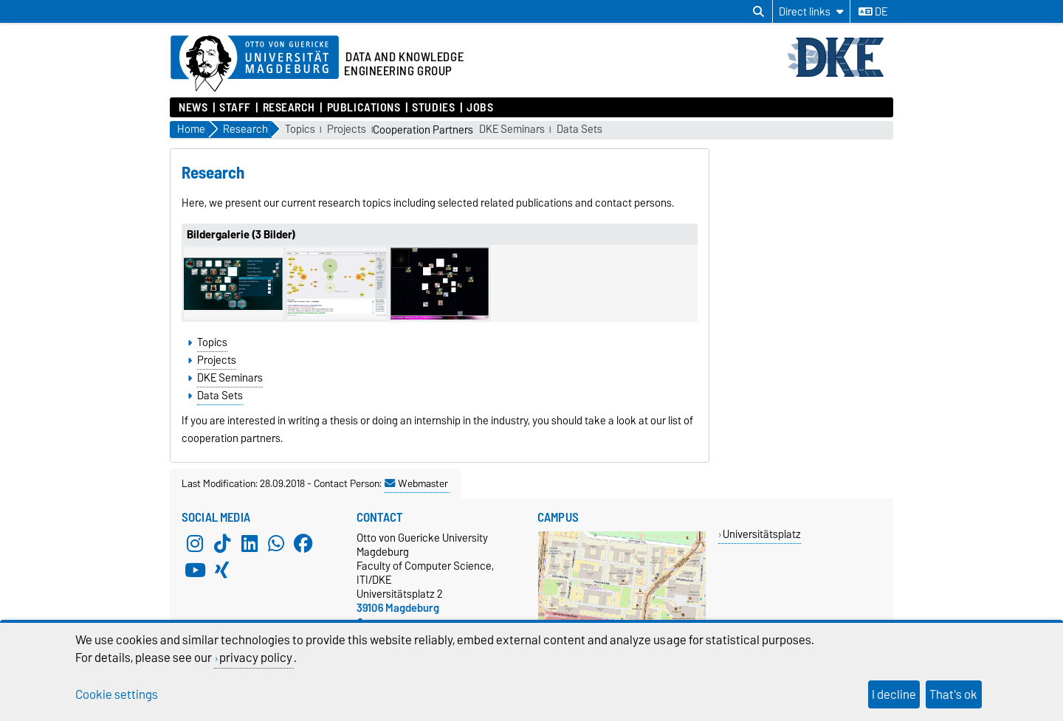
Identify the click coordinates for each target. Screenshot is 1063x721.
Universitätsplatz (762, 534)
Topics (300, 129)
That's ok (953, 694)
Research (289, 108)
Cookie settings (116, 694)
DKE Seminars (512, 129)
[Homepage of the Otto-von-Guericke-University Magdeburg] (255, 64)
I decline (894, 694)
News (193, 108)
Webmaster (416, 483)
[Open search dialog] (758, 12)
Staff (235, 108)
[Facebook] (303, 544)
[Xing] (222, 570)
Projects (346, 129)
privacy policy (255, 657)
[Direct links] (811, 11)
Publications (364, 108)
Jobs (480, 108)
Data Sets (579, 129)
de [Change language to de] (873, 12)
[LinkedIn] (249, 544)
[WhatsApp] (276, 544)
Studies (433, 108)
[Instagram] (195, 544)
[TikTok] (222, 544)
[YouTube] (195, 570)
